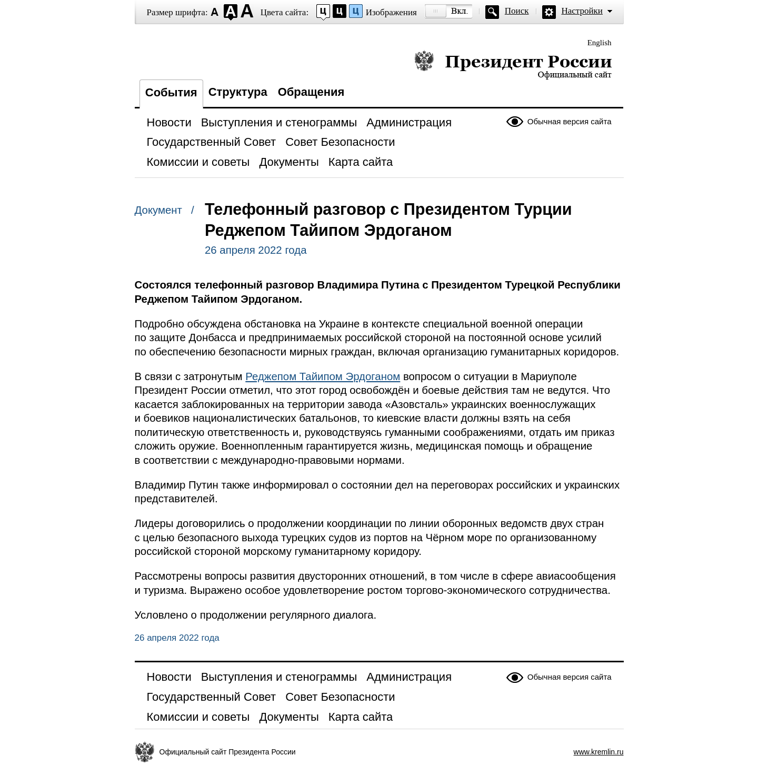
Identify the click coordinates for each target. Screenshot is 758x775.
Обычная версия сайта (569, 121)
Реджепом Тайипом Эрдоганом (322, 376)
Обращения (311, 91)
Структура (237, 91)
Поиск (517, 11)
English (599, 42)
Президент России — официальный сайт (513, 64)
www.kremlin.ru (599, 752)
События (171, 92)
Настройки (582, 11)
